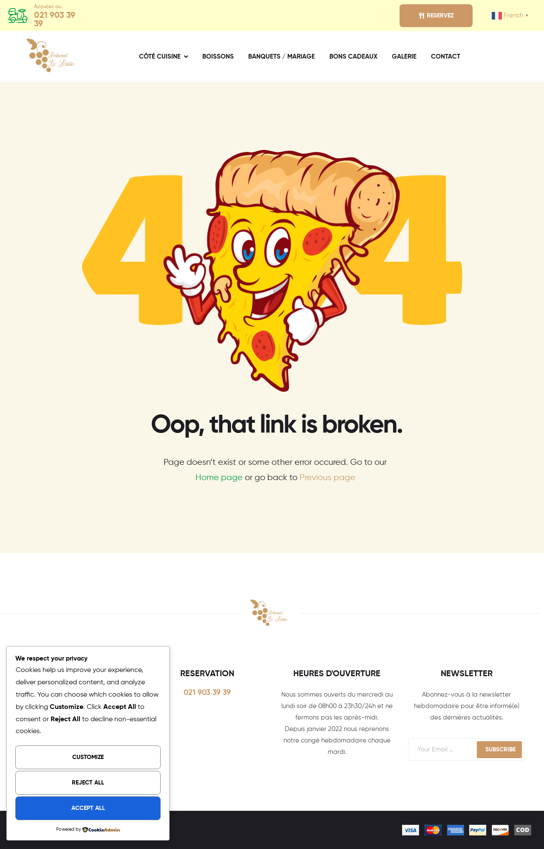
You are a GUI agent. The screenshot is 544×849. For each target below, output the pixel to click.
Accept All (88, 808)
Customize (88, 757)
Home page (219, 477)
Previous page (327, 477)
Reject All (88, 783)
